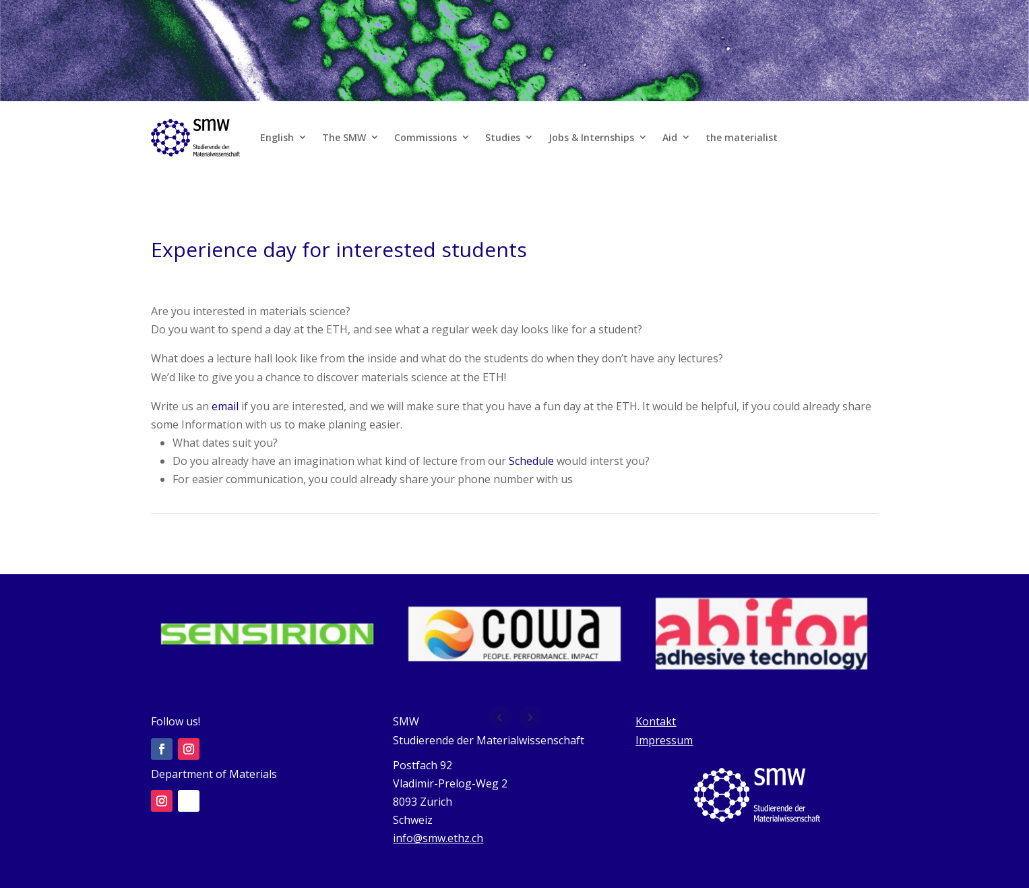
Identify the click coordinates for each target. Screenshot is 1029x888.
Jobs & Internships (591, 137)
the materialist (742, 137)
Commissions (425, 137)
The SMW (344, 137)
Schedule (531, 460)
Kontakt (655, 721)
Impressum (664, 740)
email (225, 406)
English (277, 137)
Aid (669, 137)
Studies (502, 137)
